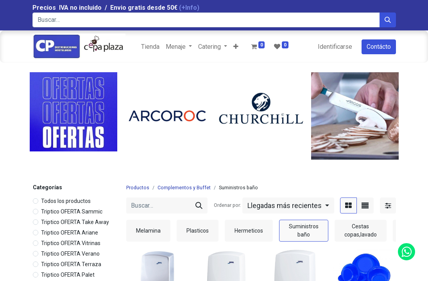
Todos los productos (66, 201)
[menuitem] (150, 47)
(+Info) (189, 7)
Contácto (379, 46)
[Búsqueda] (388, 19)
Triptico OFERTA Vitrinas (70, 243)
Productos (137, 187)
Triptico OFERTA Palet (68, 275)
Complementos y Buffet (184, 187)
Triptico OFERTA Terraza (71, 264)
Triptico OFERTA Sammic (71, 211)
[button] (236, 47)
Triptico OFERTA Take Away (75, 222)
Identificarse (335, 46)
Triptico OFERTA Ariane (69, 232)
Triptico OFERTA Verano (70, 254)
